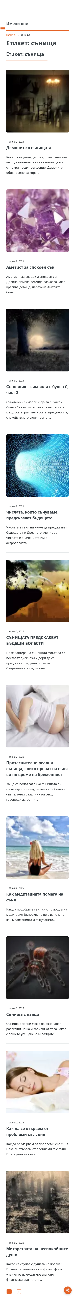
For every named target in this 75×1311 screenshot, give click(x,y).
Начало (10, 34)
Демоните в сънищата (28, 147)
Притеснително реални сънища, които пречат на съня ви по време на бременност (37, 768)
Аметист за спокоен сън (30, 267)
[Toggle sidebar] (3, 28)
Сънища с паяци (22, 1014)
